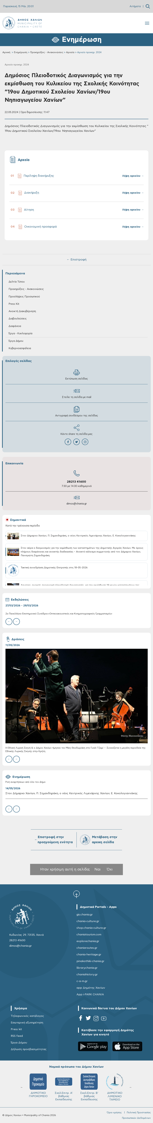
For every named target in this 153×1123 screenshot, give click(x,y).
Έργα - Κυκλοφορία (20, 333)
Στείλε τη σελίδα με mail (76, 393)
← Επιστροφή (76, 259)
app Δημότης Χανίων (90, 987)
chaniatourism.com (88, 934)
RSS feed (17, 1036)
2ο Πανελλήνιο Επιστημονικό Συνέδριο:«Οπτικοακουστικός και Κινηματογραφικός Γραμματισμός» (58, 614)
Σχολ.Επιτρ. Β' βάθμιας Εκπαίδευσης (89, 1087)
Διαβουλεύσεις (18, 318)
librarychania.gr (87, 967)
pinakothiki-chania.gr (90, 961)
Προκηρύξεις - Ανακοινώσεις (46, 52)
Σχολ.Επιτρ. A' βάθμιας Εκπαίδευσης (64, 1087)
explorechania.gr (87, 941)
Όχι (110, 869)
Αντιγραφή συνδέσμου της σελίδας (76, 411)
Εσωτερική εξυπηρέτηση (27, 1022)
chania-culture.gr (87, 921)
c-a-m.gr (82, 981)
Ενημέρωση (20, 52)
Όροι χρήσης (114, 1112)
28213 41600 (76, 481)
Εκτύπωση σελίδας (76, 374)
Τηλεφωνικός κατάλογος (27, 1016)
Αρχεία (70, 52)
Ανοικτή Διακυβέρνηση (22, 311)
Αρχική (6, 52)
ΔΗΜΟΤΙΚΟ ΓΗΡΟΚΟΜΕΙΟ (38, 1085)
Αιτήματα (135, 6)
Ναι (97, 869)
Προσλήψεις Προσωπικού (24, 296)
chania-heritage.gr (88, 954)
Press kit (16, 1029)
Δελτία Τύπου (17, 281)
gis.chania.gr (84, 914)
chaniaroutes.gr (86, 947)
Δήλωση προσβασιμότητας (29, 1049)
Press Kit (14, 304)
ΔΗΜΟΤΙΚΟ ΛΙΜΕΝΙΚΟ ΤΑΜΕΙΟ (114, 1087)
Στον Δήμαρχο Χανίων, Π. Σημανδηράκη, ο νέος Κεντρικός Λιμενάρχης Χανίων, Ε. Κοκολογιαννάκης (71, 793)
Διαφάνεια (15, 326)
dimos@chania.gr (76, 503)
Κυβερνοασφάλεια (20, 348)
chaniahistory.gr (87, 974)
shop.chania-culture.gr (91, 928)
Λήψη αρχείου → (133, 176)
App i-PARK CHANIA (90, 994)
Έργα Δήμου (16, 341)
